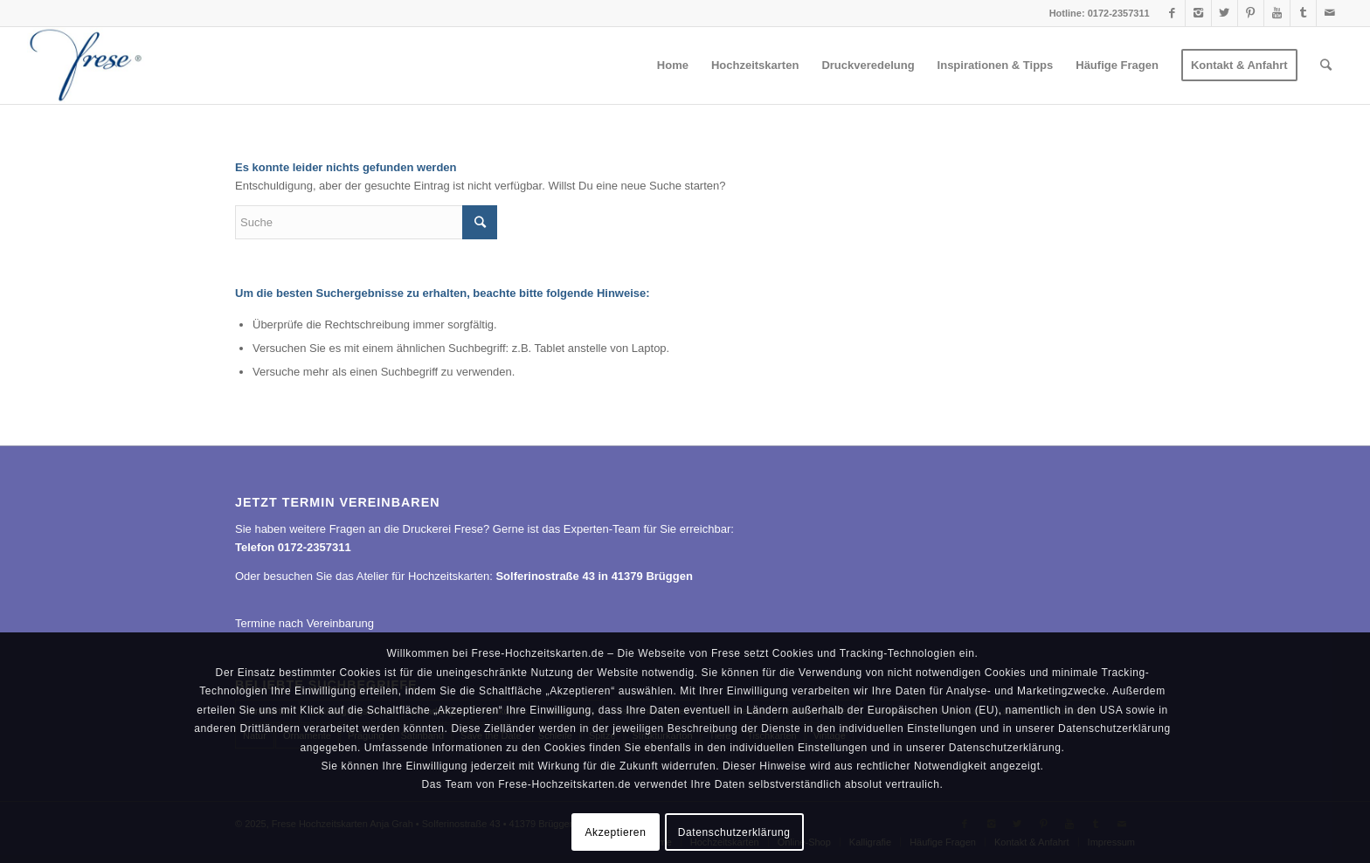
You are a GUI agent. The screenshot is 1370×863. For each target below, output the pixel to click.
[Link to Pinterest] (1250, 13)
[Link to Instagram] (1198, 13)
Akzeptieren (615, 832)
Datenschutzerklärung (734, 832)
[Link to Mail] (1330, 13)
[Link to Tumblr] (1303, 13)
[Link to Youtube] (1277, 13)
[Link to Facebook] (1172, 13)
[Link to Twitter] (1224, 13)
